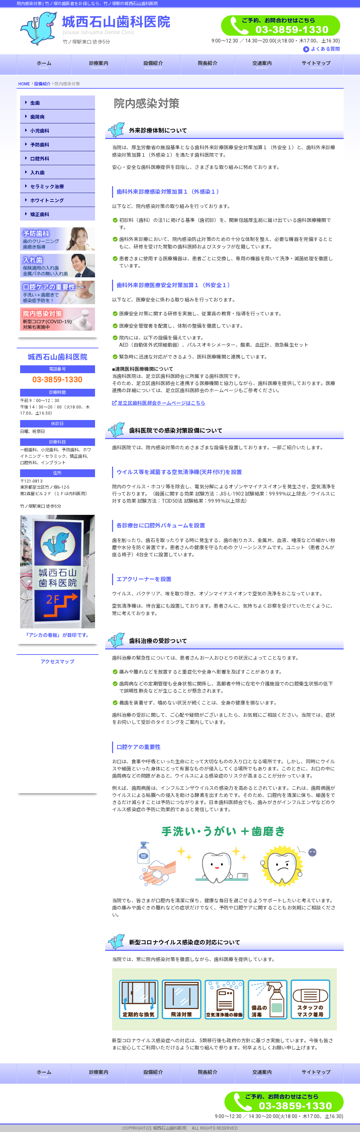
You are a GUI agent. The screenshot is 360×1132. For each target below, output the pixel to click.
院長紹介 (207, 65)
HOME (24, 84)
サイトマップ (316, 65)
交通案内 (262, 65)
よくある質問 (325, 49)
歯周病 (37, 117)
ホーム (44, 65)
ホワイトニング (47, 200)
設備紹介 (153, 65)
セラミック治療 (47, 186)
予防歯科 (40, 144)
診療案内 (98, 65)
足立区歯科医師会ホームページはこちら (159, 403)
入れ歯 (37, 172)
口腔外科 (40, 158)
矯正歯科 (40, 214)
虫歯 (35, 103)
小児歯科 (40, 131)
